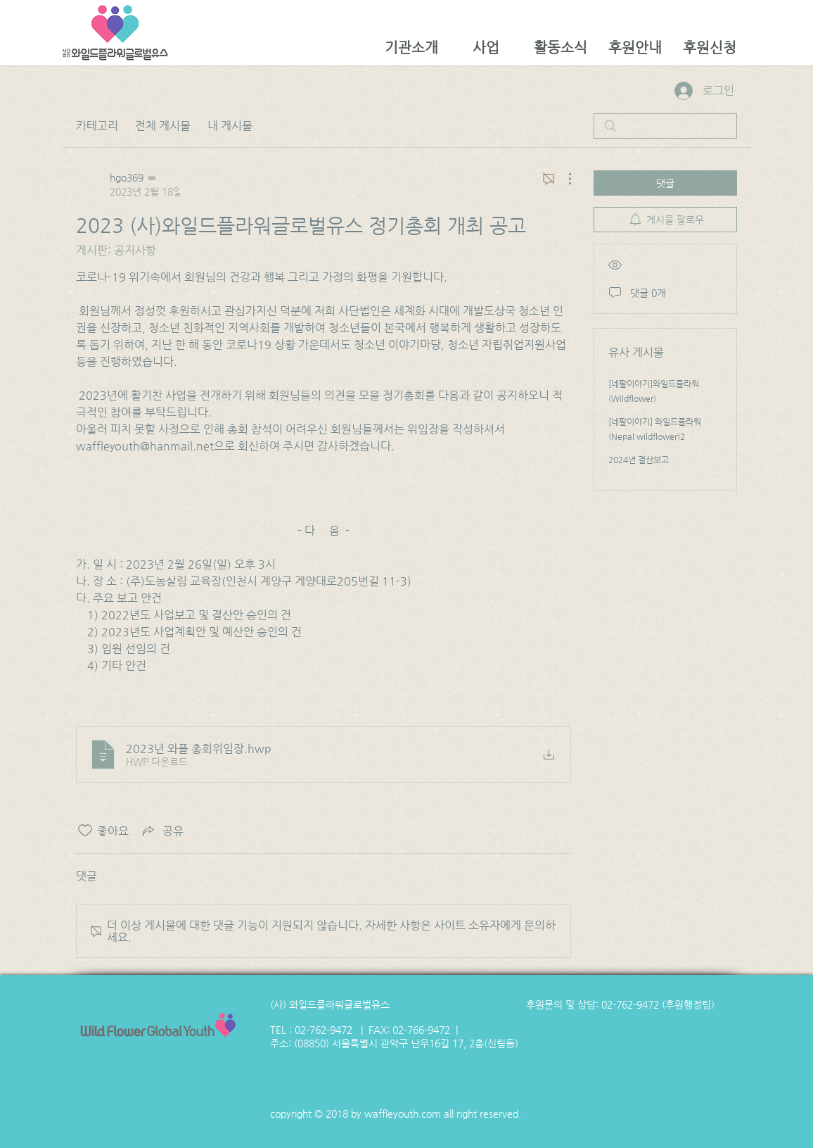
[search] (665, 126)
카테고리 (97, 125)
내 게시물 (229, 125)
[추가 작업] (562, 178)
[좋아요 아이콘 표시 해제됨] (85, 830)
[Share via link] (162, 830)
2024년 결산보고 (638, 460)
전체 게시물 (163, 125)
